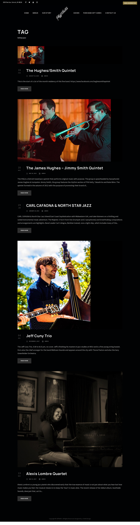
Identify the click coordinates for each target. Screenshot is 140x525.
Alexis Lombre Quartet (46, 473)
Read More (24, 89)
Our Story (46, 13)
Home (26, 13)
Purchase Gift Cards (92, 13)
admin (46, 76)
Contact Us (110, 13)
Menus (35, 13)
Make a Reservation (130, 3)
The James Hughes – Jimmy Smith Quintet (64, 168)
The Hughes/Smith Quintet (51, 70)
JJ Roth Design (86, 519)
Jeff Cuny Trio (39, 335)
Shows (76, 13)
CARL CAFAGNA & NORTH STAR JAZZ (59, 205)
